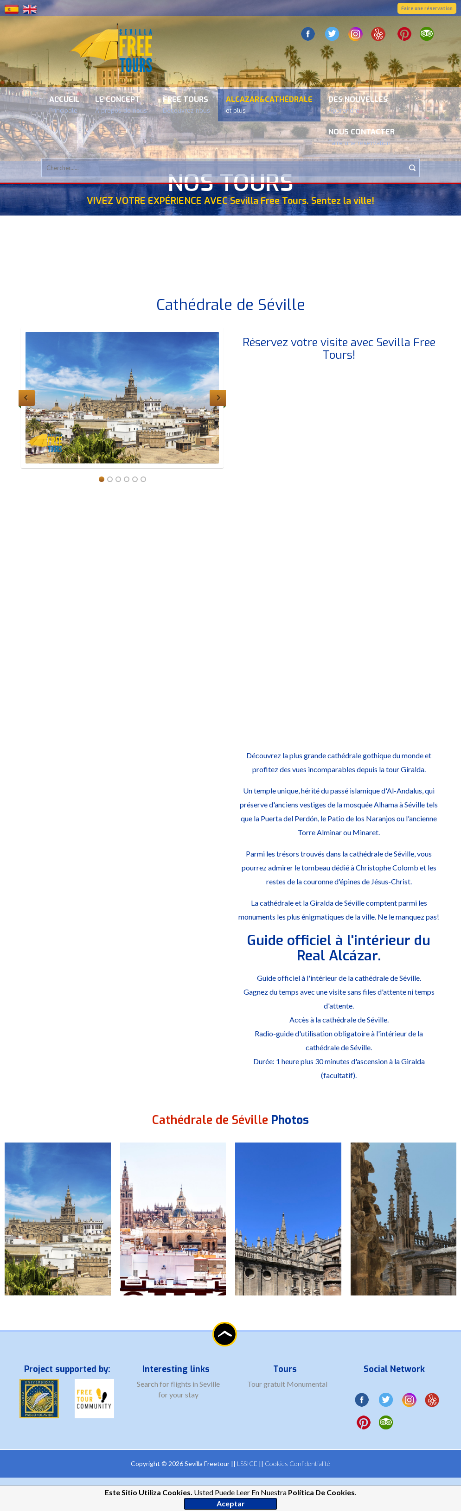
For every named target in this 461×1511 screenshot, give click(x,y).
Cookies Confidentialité (297, 1463)
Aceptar (231, 1503)
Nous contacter (361, 137)
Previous (27, 398)
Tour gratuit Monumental (287, 1383)
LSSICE (247, 1463)
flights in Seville (195, 1383)
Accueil (64, 104)
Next (218, 398)
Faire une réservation (427, 9)
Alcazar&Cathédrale (269, 104)
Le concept (121, 104)
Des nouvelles (358, 104)
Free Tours (186, 104)
